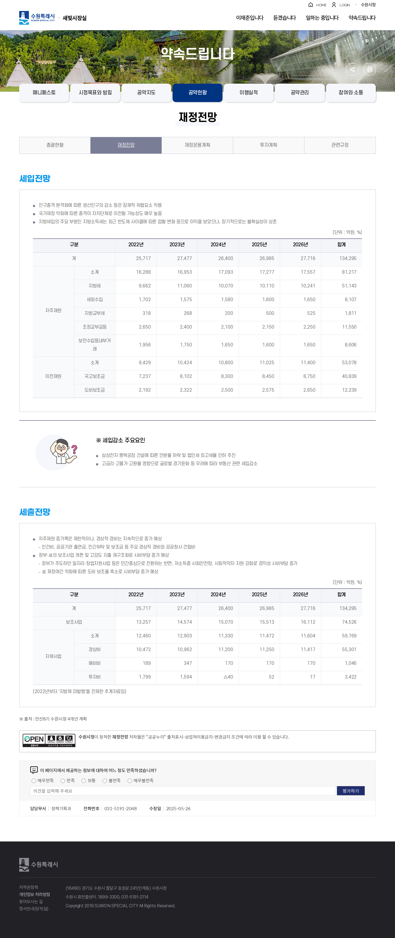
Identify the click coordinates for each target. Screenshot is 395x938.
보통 (92, 780)
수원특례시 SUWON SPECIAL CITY (75, 18)
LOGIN (345, 5)
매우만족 (45, 780)
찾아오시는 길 (31, 901)
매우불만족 (144, 780)
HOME (321, 5)
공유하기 (352, 69)
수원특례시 (38, 865)
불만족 (115, 780)
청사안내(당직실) (34, 908)
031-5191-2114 (134, 897)
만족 (71, 780)
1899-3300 (108, 897)
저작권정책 (28, 887)
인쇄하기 (369, 69)
